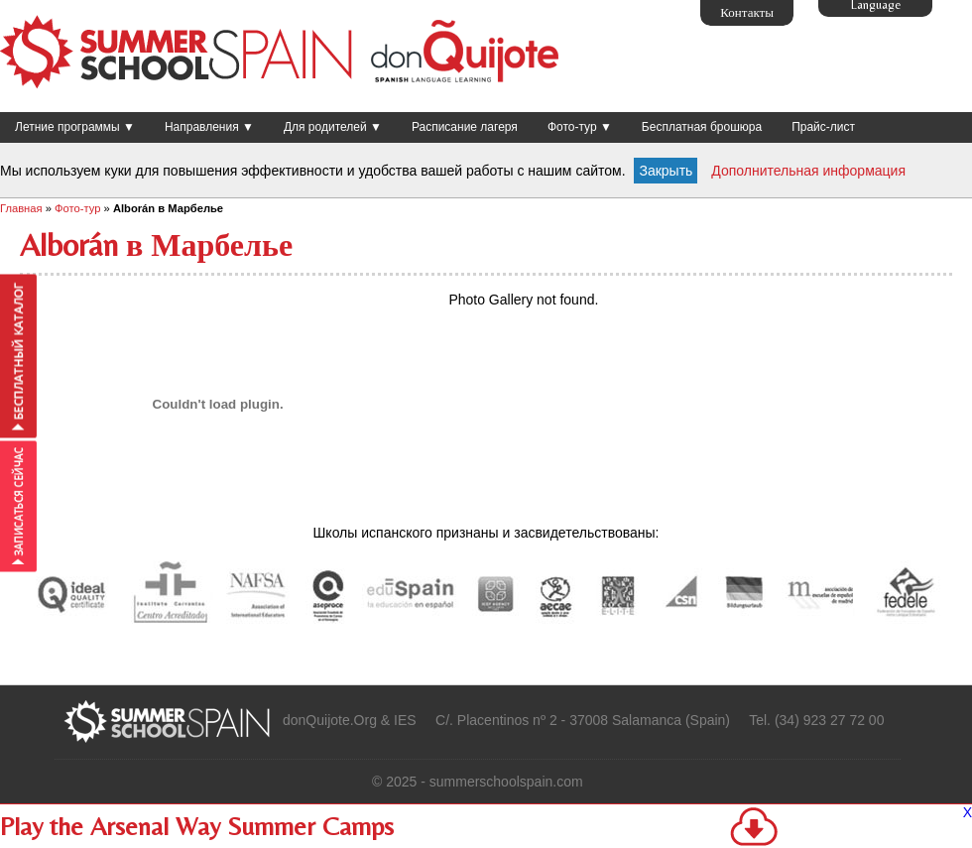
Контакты (747, 12)
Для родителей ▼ (333, 127)
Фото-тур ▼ (579, 127)
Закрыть (665, 171)
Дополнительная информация (808, 171)
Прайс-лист (823, 127)
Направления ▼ (209, 127)
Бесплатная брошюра (702, 127)
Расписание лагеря (465, 127)
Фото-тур (77, 208)
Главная (21, 208)
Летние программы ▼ (75, 127)
